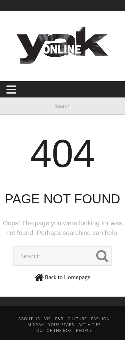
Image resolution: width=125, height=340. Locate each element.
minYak (36, 324)
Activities (89, 324)
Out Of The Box (54, 330)
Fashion (100, 319)
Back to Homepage (68, 277)
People (84, 330)
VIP (47, 319)
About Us (29, 319)
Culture (77, 319)
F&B (59, 319)
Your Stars (61, 324)
